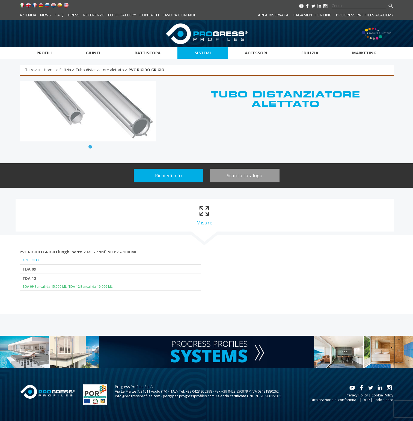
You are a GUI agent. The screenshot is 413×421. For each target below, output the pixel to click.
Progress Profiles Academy (365, 14)
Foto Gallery (122, 14)
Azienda (28, 14)
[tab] (204, 215)
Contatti (149, 14)
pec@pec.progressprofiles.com (189, 395)
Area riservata (273, 14)
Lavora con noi (178, 14)
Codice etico (383, 399)
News (45, 14)
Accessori (256, 52)
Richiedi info (168, 175)
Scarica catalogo (244, 175)
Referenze (93, 14)
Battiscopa (148, 52)
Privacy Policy (357, 395)
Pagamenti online (312, 14)
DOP (366, 399)
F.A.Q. (59, 14)
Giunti (93, 52)
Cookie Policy (382, 395)
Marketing (364, 52)
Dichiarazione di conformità (333, 399)
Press (73, 14)
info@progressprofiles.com (137, 395)
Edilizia (309, 52)
